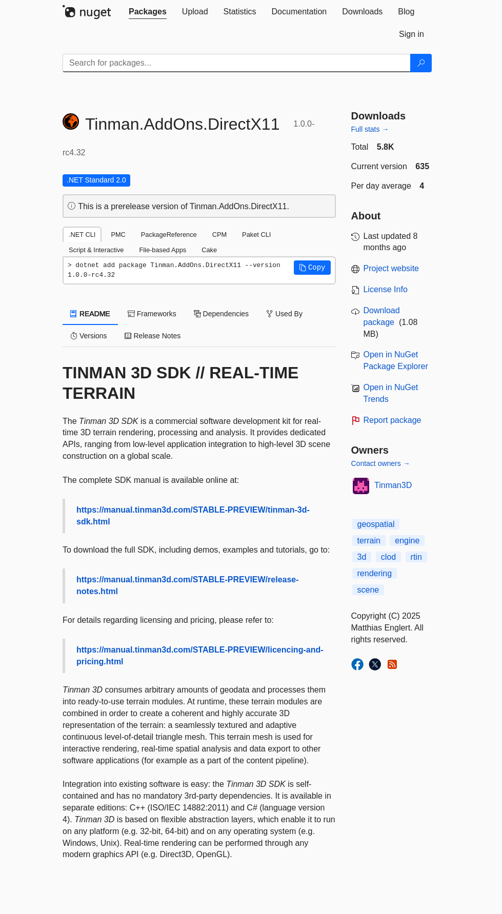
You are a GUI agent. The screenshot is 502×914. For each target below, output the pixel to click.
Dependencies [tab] (221, 314)
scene (368, 589)
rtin (416, 557)
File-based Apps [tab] (162, 250)
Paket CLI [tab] (256, 234)
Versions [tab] (88, 336)
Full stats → (370, 129)
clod (388, 557)
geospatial (376, 524)
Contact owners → (380, 463)
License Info (386, 289)
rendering (374, 573)
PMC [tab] (118, 234)
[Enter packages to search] (237, 63)
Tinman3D (393, 485)
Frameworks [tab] (152, 314)
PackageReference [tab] (169, 234)
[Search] (421, 63)
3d (362, 557)
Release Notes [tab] (153, 336)
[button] (312, 267)
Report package (392, 420)
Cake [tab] (209, 250)
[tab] (147, 12)
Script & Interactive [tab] (96, 250)
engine (407, 540)
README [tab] (90, 314)
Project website (391, 268)
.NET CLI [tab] (82, 234)
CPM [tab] (219, 234)
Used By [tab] (284, 314)
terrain (368, 540)
